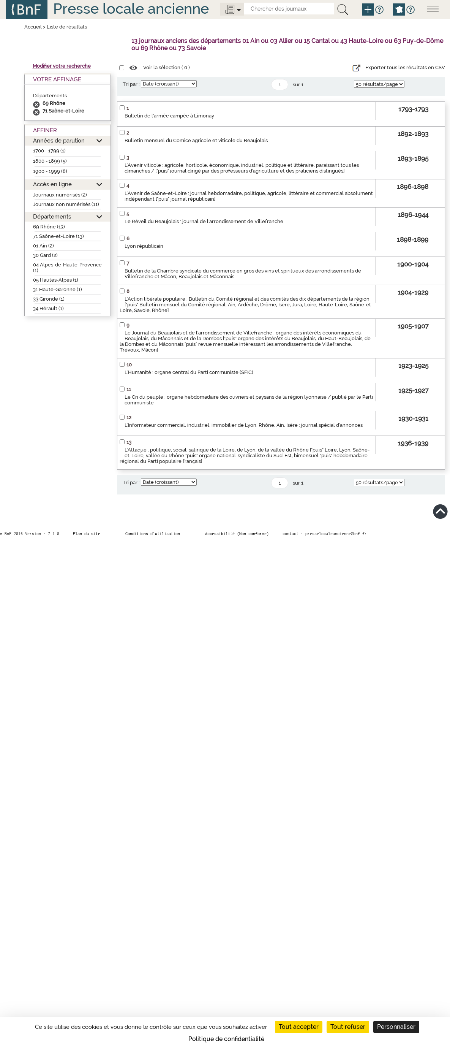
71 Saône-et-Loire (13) (58, 236)
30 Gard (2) (45, 255)
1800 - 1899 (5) (50, 161)
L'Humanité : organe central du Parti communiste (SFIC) (189, 372)
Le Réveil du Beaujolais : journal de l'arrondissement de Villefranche (204, 221)
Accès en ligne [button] (52, 184)
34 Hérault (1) (48, 308)
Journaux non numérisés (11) (66, 204)
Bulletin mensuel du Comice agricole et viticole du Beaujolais (196, 140)
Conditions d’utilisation (152, 533)
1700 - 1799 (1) (49, 151)
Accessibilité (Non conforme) (237, 533)
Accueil (33, 27)
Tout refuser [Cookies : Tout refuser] (347, 1026)
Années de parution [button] (59, 140)
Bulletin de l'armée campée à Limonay (169, 116)
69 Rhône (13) (49, 227)
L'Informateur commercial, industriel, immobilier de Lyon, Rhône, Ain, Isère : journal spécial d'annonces (244, 425)
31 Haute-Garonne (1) (57, 289)
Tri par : (131, 84)
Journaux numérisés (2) (60, 195)
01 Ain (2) (43, 246)
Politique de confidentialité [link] (226, 1039)
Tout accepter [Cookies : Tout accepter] (299, 1026)
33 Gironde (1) (49, 299)
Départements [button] (52, 216)
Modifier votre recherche (62, 66)
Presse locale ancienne (131, 8)
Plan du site (86, 533)
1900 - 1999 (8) (50, 171)
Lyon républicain (144, 246)
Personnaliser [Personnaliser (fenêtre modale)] (396, 1026)
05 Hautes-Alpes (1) (55, 280)
